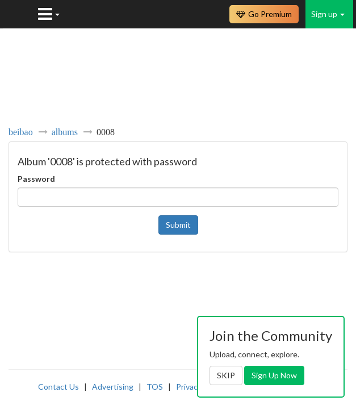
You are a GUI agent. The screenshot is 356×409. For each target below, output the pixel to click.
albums (65, 131)
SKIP (226, 375)
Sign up (328, 14)
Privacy (189, 386)
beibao (21, 131)
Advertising (112, 386)
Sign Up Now (274, 375)
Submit (178, 224)
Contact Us (58, 386)
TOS (154, 386)
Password (36, 178)
